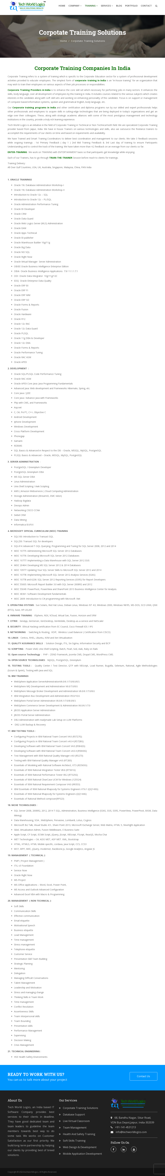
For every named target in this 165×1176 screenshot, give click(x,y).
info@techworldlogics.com (131, 1132)
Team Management (74, 1127)
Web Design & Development (80, 1147)
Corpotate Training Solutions (80, 1108)
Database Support (74, 1114)
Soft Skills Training (74, 1140)
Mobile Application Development (82, 1153)
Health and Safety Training (79, 1134)
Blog (119, 7)
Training (91, 7)
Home (62, 7)
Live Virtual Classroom (76, 1121)
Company (75, 7)
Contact (146, 7)
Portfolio (131, 7)
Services (107, 7)
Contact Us (143, 1076)
